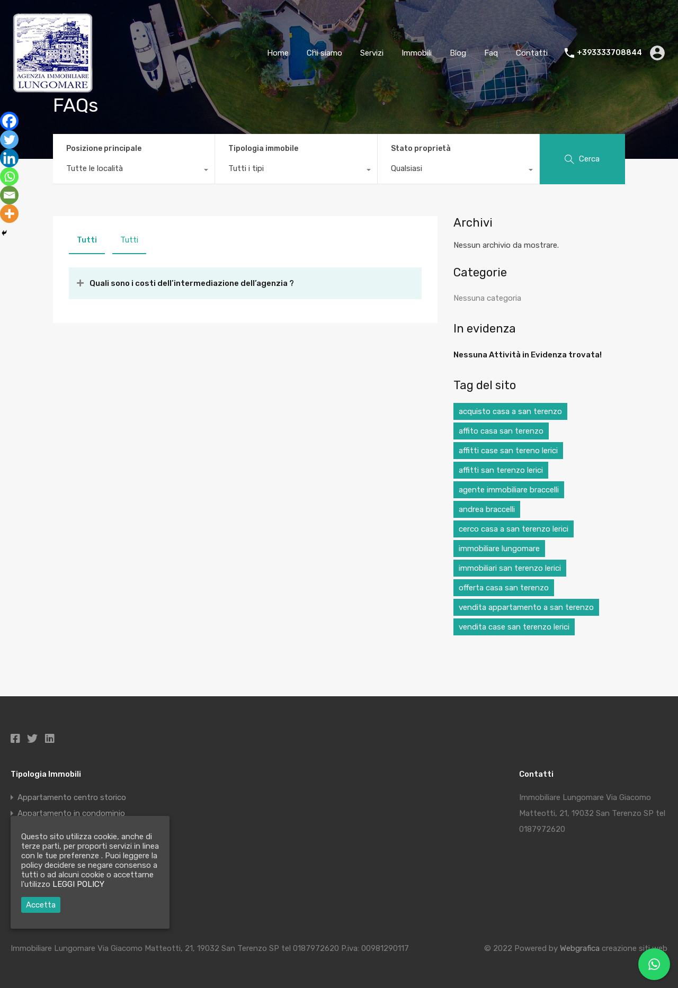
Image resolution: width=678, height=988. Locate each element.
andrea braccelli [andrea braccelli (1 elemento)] (487, 509)
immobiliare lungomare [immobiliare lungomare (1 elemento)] (499, 548)
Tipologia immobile (263, 148)
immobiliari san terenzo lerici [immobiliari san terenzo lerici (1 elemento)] (510, 568)
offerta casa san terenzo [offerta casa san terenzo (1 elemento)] (504, 587)
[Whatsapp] (9, 176)
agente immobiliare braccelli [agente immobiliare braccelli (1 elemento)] (509, 490)
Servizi (371, 53)
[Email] (9, 195)
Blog (458, 53)
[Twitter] (9, 139)
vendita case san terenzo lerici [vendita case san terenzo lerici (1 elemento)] (514, 627)
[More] (9, 213)
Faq (491, 53)
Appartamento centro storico (71, 797)
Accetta (41, 905)
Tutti (87, 240)
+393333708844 (609, 53)
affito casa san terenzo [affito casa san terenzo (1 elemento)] (501, 431)
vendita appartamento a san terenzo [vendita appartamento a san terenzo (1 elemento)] (526, 607)
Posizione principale (103, 148)
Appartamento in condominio (71, 813)
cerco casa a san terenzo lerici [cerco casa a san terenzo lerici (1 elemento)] (513, 529)
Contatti (532, 53)
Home (278, 53)
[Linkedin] (9, 158)
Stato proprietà (421, 148)
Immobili (417, 53)
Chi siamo (324, 53)
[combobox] (134, 171)
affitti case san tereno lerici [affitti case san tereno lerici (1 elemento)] (508, 450)
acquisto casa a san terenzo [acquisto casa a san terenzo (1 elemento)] (510, 411)
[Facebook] (9, 121)
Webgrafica (580, 948)
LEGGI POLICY (78, 884)
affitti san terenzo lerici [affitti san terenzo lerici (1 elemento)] (501, 470)
